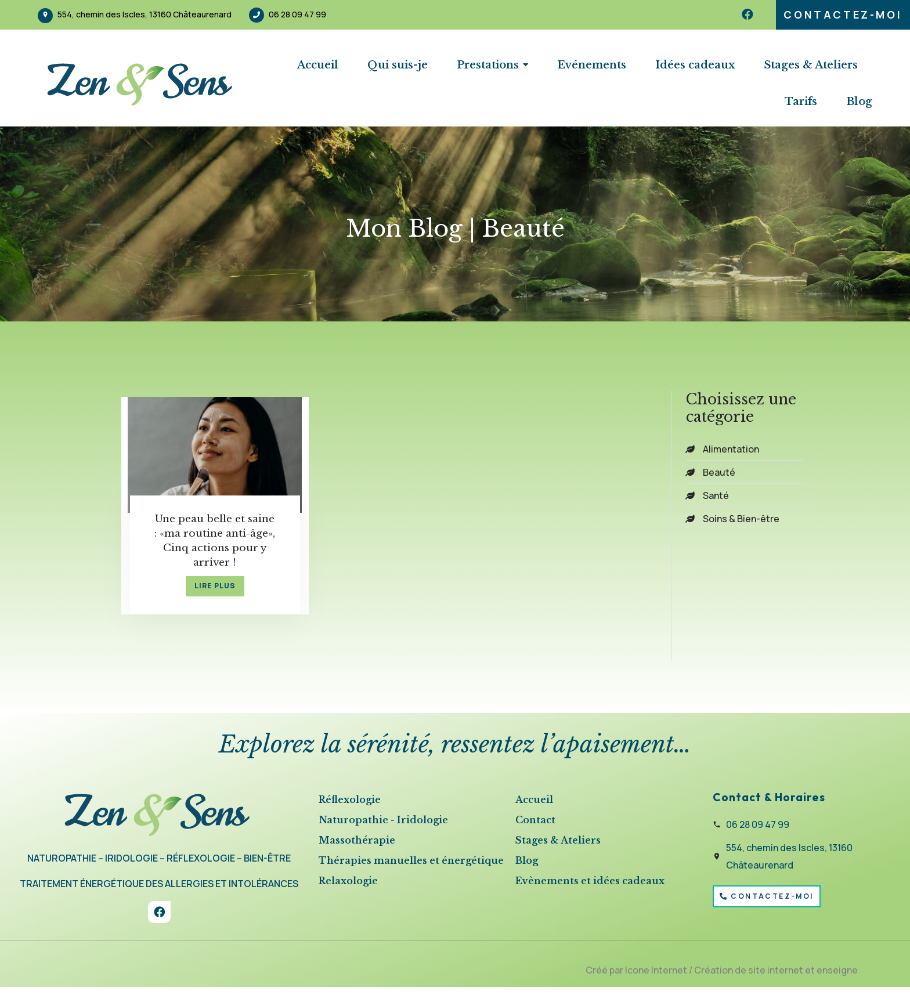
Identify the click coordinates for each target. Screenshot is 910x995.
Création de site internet (748, 977)
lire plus (205, 593)
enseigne (837, 977)
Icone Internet (656, 977)
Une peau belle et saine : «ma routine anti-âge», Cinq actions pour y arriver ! (205, 542)
